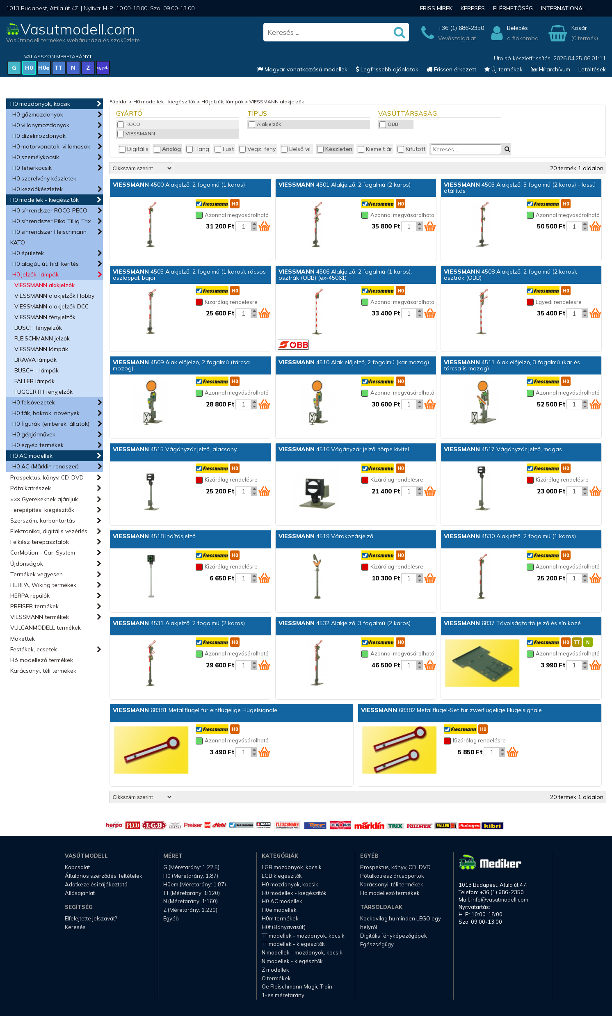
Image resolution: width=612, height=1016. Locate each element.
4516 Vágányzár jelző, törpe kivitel (344, 449)
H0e (44, 67)
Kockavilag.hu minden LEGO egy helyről (400, 922)
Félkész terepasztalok (39, 542)
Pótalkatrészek (30, 488)
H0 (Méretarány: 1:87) (190, 875)
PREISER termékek (34, 606)
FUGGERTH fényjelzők (43, 391)
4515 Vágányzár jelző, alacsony (175, 449)
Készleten (334, 149)
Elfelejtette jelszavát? (91, 918)
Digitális (133, 149)
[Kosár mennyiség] (243, 226)
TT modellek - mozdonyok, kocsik (303, 935)
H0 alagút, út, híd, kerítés (45, 263)
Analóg (167, 149)
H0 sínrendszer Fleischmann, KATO (49, 237)
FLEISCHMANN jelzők (42, 338)
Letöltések (592, 69)
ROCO (128, 124)
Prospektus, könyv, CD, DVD (47, 477)
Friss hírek (436, 8)
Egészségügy (377, 944)
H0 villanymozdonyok (40, 125)
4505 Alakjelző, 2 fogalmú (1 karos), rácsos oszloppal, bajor (189, 274)
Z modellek (275, 969)
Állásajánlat (80, 893)
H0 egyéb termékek (38, 445)
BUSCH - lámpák (36, 370)
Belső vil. (296, 149)
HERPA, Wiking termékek (43, 585)
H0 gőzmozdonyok (37, 114)
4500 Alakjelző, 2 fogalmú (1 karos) (179, 184)
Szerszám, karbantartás (42, 520)
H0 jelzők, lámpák (35, 274)
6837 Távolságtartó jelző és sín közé (512, 623)
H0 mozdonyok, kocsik (40, 103)
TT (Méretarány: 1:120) (191, 893)
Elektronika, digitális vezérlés (48, 531)
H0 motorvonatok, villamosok (51, 146)
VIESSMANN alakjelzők (44, 285)
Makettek (22, 638)
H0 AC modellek (31, 455)
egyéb (102, 67)
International (563, 8)
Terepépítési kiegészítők (42, 510)
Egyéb (171, 918)
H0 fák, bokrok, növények (46, 413)
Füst (224, 149)
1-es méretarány (283, 995)
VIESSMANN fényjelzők (44, 317)
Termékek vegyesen (36, 574)
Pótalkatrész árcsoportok (392, 875)
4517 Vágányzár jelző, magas (503, 449)
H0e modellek (279, 909)
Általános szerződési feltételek (103, 875)
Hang (197, 149)
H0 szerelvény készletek (44, 178)
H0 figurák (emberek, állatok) (50, 423)
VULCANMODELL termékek (45, 627)
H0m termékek (280, 918)
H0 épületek (28, 253)
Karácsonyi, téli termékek (43, 670)
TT (59, 67)
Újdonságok (26, 563)
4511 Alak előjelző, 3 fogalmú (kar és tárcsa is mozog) (512, 365)
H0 (29, 67)
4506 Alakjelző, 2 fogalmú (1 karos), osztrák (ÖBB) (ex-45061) (345, 274)
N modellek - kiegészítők (292, 961)
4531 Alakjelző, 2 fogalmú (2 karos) (179, 623)
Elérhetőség (513, 8)
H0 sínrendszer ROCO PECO (49, 210)
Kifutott (411, 149)
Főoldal (119, 101)
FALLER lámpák (34, 381)
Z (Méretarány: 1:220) (190, 909)
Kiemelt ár (375, 149)
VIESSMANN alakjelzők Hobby (54, 295)
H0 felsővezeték (33, 402)
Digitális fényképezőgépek (393, 935)
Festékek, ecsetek (33, 649)
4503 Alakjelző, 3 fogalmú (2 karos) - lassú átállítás (520, 187)
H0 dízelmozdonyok (39, 135)
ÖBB (388, 124)
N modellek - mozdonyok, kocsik (302, 952)
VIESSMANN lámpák (41, 349)
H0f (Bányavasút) (284, 927)
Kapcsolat (77, 867)
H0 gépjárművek (33, 434)
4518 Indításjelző (154, 536)
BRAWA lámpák (35, 359)
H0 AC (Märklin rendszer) (45, 466)
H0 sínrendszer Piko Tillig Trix (51, 221)
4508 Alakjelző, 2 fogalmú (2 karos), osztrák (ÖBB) (510, 274)
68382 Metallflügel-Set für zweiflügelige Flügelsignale (451, 710)
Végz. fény (257, 149)
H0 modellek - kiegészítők (44, 199)
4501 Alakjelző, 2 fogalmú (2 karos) (345, 184)
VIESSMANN (136, 133)
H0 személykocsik (35, 157)
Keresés (473, 8)
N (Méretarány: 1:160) (190, 901)
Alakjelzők (265, 124)
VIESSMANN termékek (39, 617)
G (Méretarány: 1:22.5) (191, 867)
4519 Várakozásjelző (326, 536)
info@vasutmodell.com (499, 899)
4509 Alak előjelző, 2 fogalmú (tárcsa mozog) (181, 365)
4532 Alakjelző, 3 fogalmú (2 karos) (345, 623)
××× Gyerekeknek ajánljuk (44, 499)
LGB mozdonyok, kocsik (292, 867)
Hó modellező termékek (41, 660)
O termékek (276, 978)
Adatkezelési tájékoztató (96, 884)
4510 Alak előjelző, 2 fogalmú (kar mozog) (354, 362)
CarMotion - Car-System (42, 552)
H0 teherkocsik (32, 167)
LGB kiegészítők (282, 875)
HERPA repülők (30, 595)
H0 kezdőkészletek (37, 189)
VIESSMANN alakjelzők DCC (51, 306)
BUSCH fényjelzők (38, 327)
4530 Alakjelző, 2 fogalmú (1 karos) (510, 536)
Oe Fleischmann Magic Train (297, 986)
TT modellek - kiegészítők (293, 944)
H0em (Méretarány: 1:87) (194, 884)
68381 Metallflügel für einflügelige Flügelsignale (195, 710)
